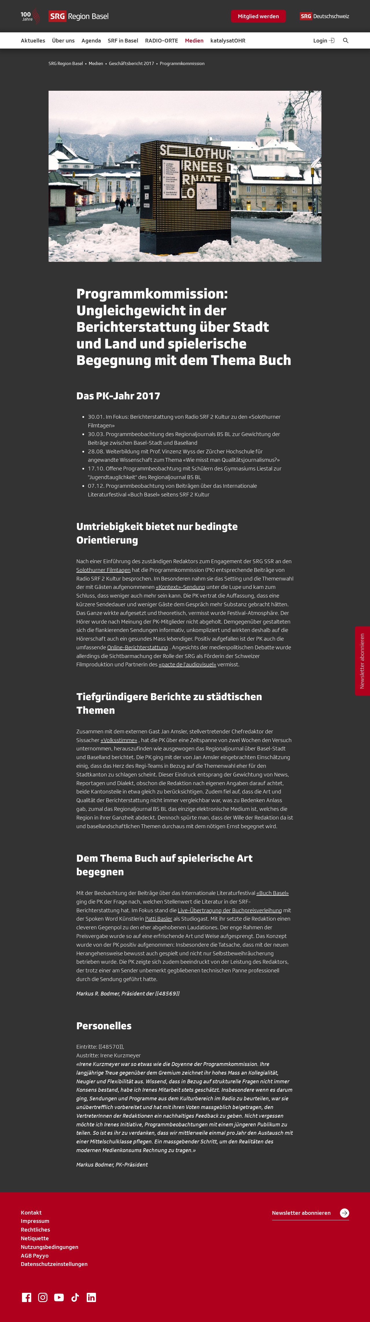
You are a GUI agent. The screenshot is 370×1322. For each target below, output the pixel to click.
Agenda (91, 40)
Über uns (63, 40)
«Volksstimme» (119, 740)
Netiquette (35, 1238)
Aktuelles (33, 40)
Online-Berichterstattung (137, 647)
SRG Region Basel (66, 63)
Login (324, 40)
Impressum (35, 1221)
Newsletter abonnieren (310, 1213)
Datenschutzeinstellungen (54, 1264)
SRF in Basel (123, 40)
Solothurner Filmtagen (103, 570)
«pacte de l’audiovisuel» (187, 664)
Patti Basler (158, 918)
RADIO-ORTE (161, 40)
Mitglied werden (258, 16)
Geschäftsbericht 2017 (131, 63)
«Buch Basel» (272, 893)
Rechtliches (35, 1229)
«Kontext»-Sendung (180, 587)
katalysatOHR (227, 40)
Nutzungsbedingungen (49, 1247)
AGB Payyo (35, 1255)
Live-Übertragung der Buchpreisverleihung (230, 910)
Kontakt (31, 1212)
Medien (194, 40)
